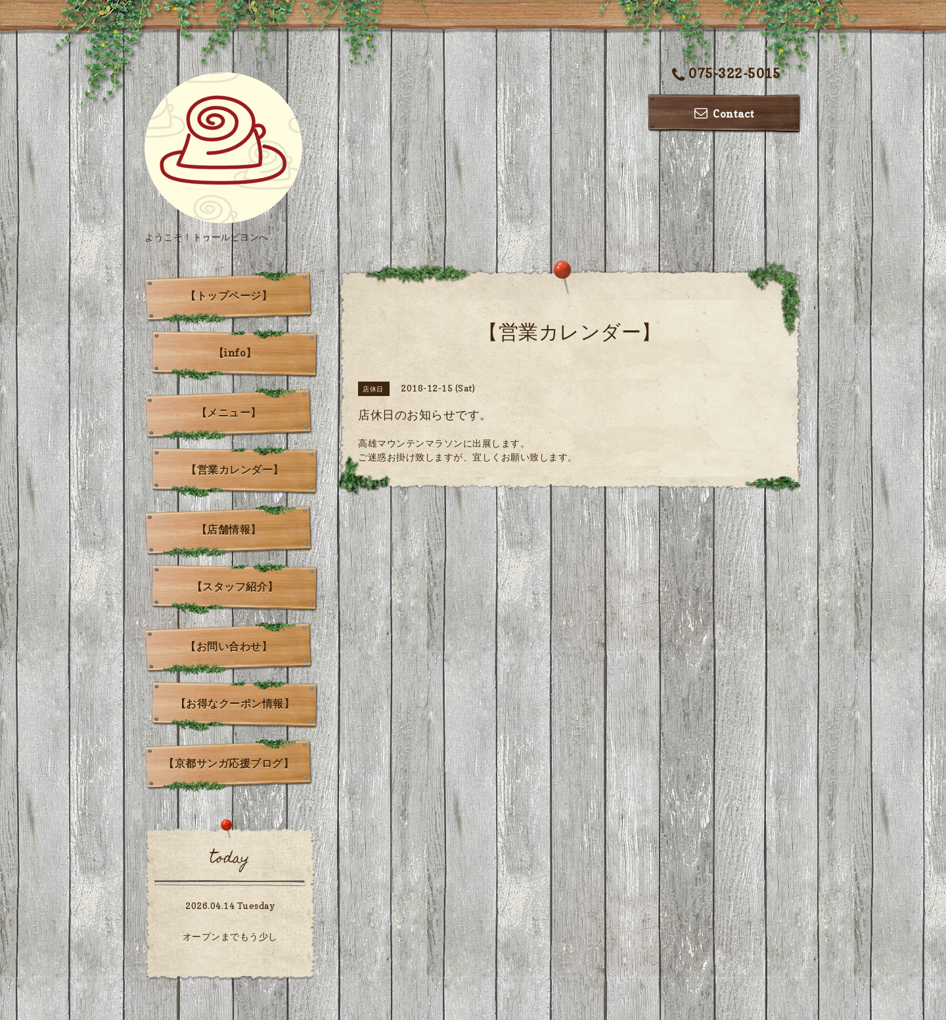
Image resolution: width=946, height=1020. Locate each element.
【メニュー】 (228, 412)
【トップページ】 (228, 295)
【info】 (235, 352)
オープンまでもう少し (230, 936)
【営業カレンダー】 (235, 469)
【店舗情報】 (228, 529)
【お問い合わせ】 (228, 646)
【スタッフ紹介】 (235, 586)
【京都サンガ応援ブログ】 (229, 763)
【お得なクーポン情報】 (235, 703)
